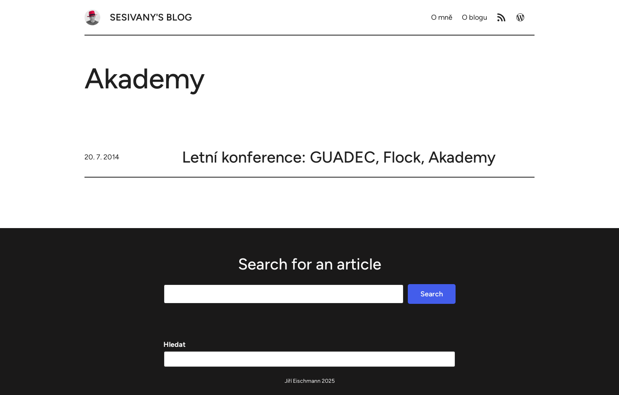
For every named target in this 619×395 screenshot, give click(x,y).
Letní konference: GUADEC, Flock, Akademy (339, 157)
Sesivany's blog (151, 17)
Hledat (174, 344)
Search (431, 294)
